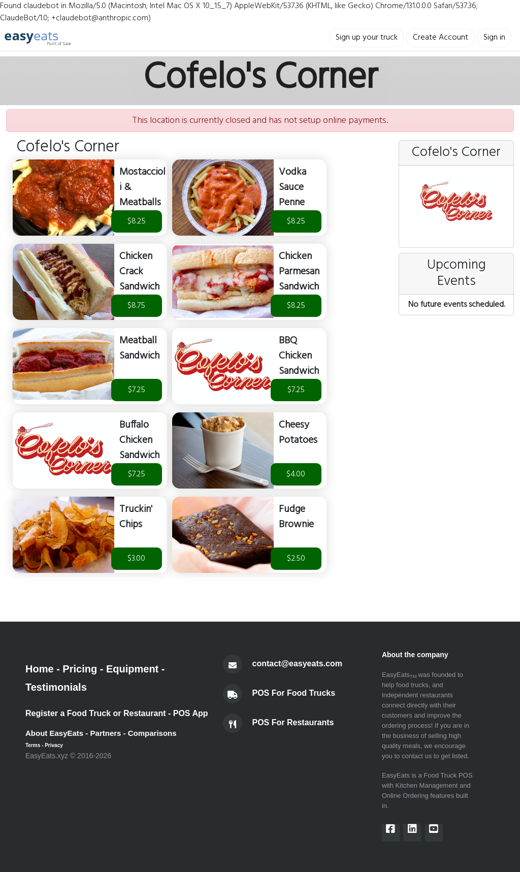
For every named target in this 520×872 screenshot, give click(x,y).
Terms (32, 745)
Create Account (440, 37)
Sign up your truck (367, 37)
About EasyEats (54, 733)
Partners (105, 733)
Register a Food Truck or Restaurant (95, 713)
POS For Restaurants (293, 722)
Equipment (132, 668)
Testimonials (56, 687)
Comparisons (152, 733)
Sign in (494, 37)
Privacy (54, 745)
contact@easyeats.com (297, 663)
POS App (190, 713)
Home (39, 668)
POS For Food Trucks (294, 693)
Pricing (79, 668)
